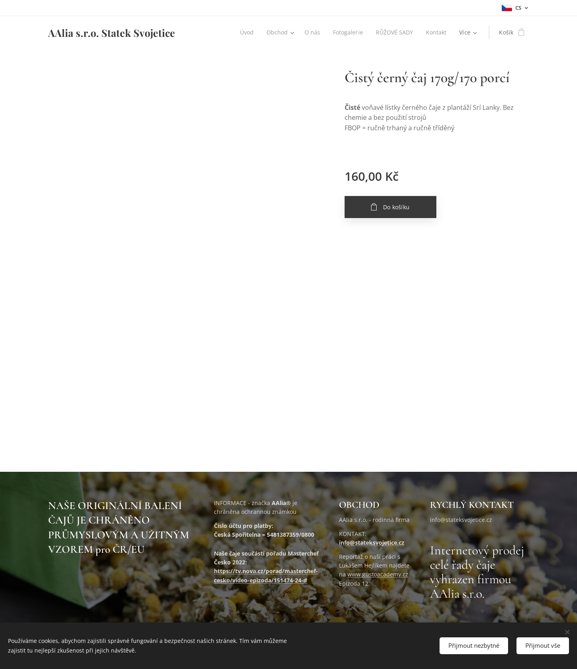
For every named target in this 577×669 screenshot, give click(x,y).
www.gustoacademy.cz (377, 574)
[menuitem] (245, 32)
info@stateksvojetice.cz (371, 542)
